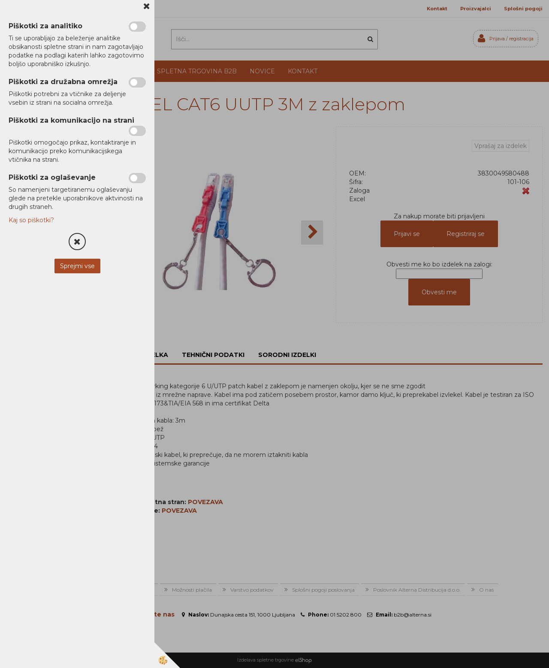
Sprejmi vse (77, 266)
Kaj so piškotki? (31, 220)
